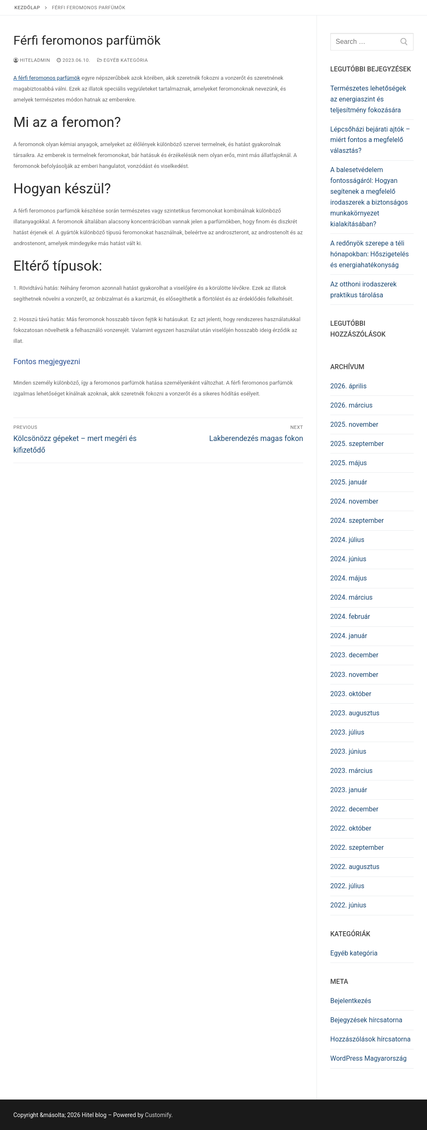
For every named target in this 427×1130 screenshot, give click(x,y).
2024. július (347, 540)
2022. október (350, 828)
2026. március (351, 405)
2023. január (348, 790)
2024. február (350, 617)
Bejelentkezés (350, 1001)
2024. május (348, 578)
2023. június (348, 751)
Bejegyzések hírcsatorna (366, 1020)
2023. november (354, 675)
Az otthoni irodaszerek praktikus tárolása (363, 289)
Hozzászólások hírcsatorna (370, 1039)
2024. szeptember (357, 520)
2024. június (348, 559)
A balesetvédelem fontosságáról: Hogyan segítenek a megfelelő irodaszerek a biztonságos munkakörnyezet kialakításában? (369, 197)
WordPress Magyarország (368, 1058)
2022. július (347, 886)
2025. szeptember (357, 444)
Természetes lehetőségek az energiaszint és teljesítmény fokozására (368, 99)
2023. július (347, 732)
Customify (158, 1115)
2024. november (354, 501)
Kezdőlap (27, 7)
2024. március (351, 597)
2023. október (350, 694)
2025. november (354, 424)
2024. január (348, 636)
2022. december (354, 809)
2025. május (348, 463)
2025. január (348, 482)
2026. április (348, 386)
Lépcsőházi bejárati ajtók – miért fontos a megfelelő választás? (370, 140)
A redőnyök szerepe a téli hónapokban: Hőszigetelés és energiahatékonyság (369, 254)
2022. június (348, 905)
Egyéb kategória (122, 60)
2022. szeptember (357, 847)
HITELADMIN (31, 60)
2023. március (351, 771)
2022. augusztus (354, 867)
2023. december (354, 655)
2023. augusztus (354, 713)
